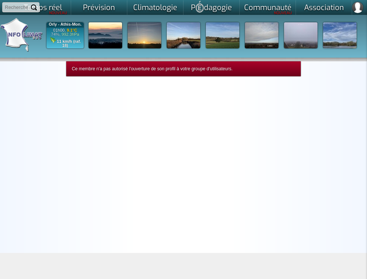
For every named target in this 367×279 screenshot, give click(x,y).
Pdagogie (211, 7)
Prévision (99, 8)
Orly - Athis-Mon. (65, 24)
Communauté (268, 9)
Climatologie (155, 8)
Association (324, 8)
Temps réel (45, 9)
